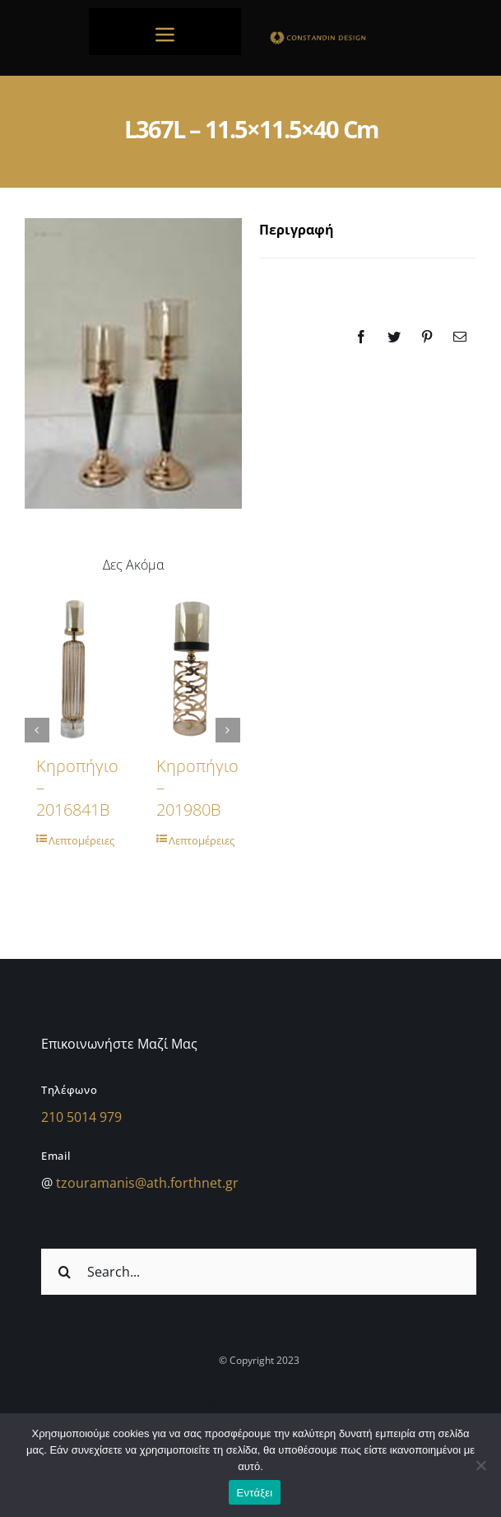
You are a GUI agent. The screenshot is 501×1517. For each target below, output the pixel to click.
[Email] (459, 336)
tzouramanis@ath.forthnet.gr (147, 1183)
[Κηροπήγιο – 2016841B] (72, 667)
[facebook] (243, 1406)
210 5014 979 (81, 1117)
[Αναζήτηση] (64, 1272)
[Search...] (258, 1272)
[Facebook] (361, 336)
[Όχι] (480, 1465)
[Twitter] (394, 336)
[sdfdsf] (336, 35)
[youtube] (306, 1406)
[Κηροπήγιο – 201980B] (192, 667)
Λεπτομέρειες (79, 840)
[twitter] (274, 1406)
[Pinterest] (427, 336)
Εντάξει (255, 1493)
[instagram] (212, 1406)
